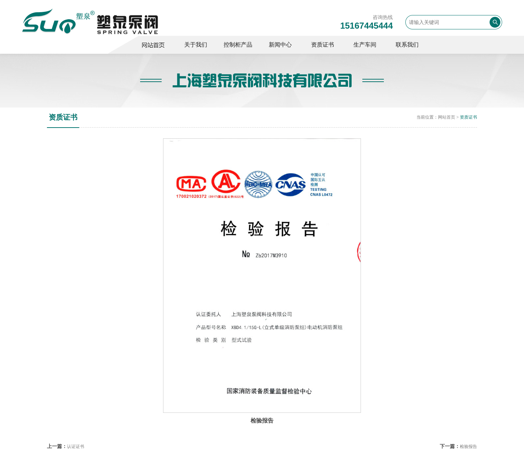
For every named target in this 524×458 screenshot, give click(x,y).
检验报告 (468, 446)
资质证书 (468, 117)
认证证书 (75, 446)
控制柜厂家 (157, 45)
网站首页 (446, 117)
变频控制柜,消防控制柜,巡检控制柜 (90, 21)
